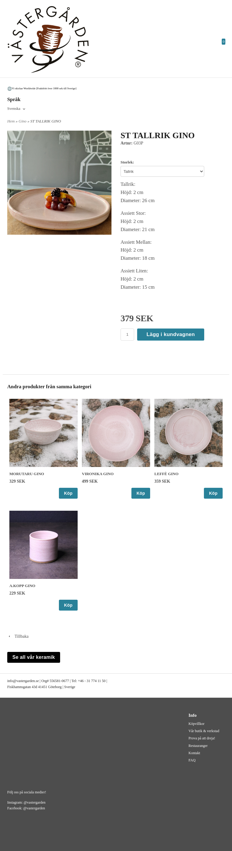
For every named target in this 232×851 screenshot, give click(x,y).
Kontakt (194, 753)
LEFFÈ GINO (166, 474)
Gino (23, 121)
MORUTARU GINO (26, 474)
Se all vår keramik (33, 657)
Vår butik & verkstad (203, 731)
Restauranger (198, 746)
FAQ (191, 760)
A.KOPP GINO (22, 585)
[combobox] (16, 108)
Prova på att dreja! (201, 738)
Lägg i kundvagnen (171, 334)
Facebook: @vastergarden (26, 808)
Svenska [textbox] (13, 108)
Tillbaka (17, 636)
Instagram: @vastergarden (26, 802)
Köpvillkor (196, 724)
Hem (11, 121)
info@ (11, 681)
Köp (68, 493)
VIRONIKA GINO (98, 474)
